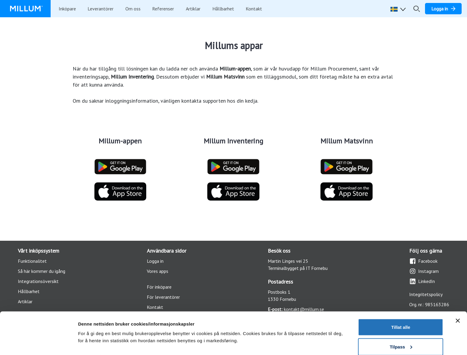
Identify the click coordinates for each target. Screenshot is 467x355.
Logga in (155, 261)
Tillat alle (400, 300)
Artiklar (193, 9)
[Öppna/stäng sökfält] (416, 8)
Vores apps (157, 271)
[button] (399, 8)
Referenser (163, 9)
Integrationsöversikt (38, 281)
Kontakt (254, 9)
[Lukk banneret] (458, 294)
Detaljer (86, 329)
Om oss (133, 9)
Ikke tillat (400, 339)
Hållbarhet (223, 9)
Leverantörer (100, 9)
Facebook (423, 261)
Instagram (424, 271)
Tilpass (401, 319)
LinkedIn (422, 281)
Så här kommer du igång (41, 271)
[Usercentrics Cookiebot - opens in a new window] (39, 343)
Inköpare (67, 9)
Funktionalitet (32, 261)
